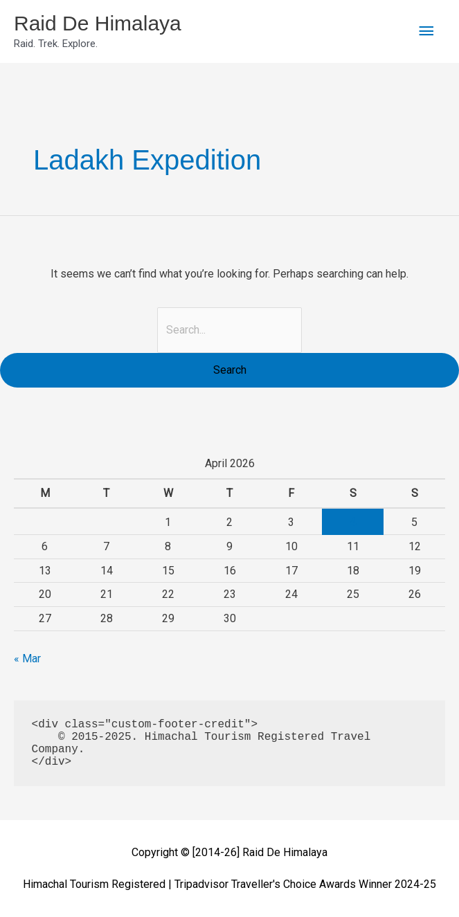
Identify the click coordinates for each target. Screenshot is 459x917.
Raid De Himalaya (97, 23)
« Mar (27, 658)
